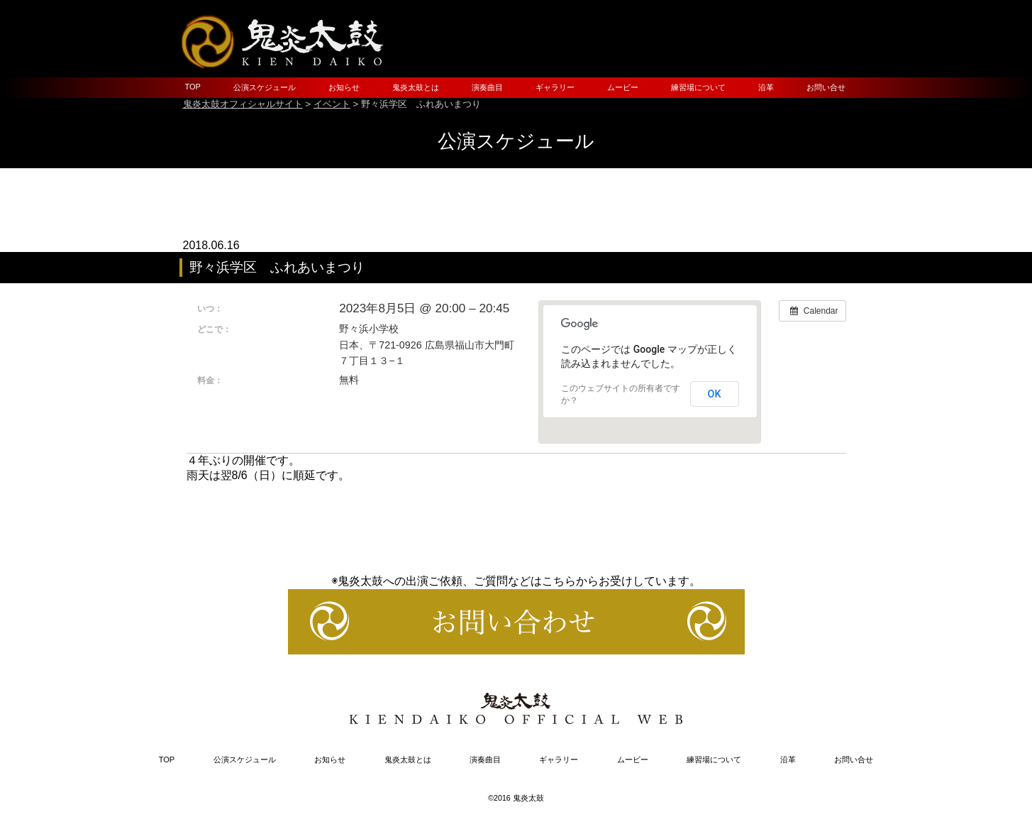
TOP (193, 86)
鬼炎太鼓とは (415, 87)
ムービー (622, 87)
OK (714, 394)
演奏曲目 (487, 87)
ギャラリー (555, 87)
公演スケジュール (264, 87)
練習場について (698, 87)
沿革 (766, 87)
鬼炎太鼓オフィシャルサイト (243, 104)
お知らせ (344, 87)
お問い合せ (825, 87)
